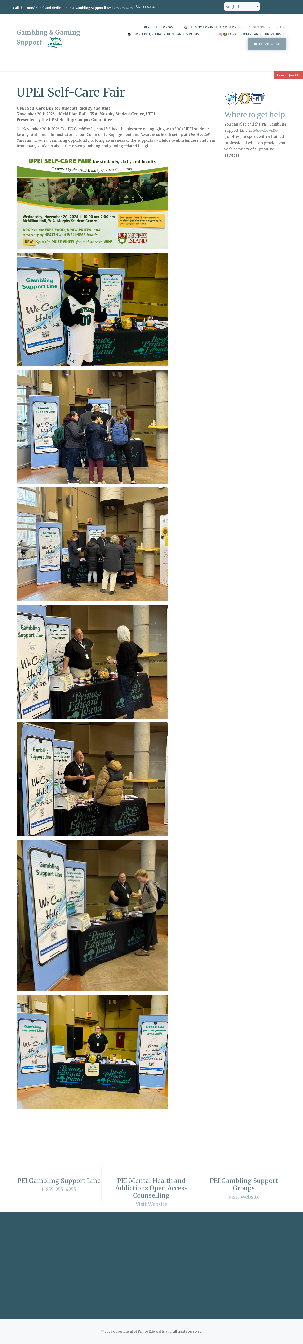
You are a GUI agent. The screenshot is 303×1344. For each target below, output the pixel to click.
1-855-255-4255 (122, 8)
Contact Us (269, 44)
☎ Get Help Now (158, 27)
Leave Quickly (288, 75)
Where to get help (254, 114)
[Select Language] (242, 6)
